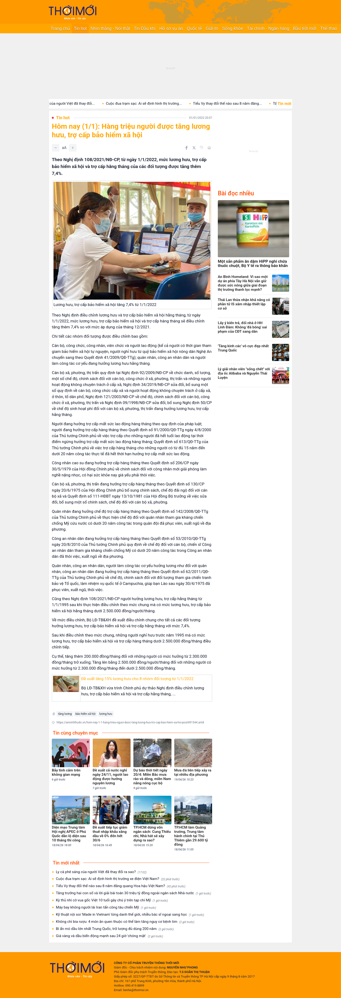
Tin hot (80, 28)
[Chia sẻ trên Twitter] (194, 148)
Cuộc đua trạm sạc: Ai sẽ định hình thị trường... (149, 103)
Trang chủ (60, 28)
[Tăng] (73, 148)
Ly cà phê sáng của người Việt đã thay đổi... (65, 103)
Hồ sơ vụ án (171, 28)
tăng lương (65, 714)
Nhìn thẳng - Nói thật (110, 28)
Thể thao (328, 28)
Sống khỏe (232, 28)
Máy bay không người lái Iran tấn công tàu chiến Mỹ (106, 907)
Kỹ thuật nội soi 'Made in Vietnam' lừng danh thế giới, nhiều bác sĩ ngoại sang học (130, 914)
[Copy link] (202, 147)
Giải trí (212, 28)
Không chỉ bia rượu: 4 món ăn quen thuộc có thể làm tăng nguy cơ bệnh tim (125, 921)
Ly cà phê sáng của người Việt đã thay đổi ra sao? (101, 872)
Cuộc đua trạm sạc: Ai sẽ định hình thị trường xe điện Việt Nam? (118, 879)
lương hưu (105, 714)
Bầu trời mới (304, 28)
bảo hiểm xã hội (85, 714)
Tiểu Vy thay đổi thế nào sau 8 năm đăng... (232, 103)
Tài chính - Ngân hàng (268, 28)
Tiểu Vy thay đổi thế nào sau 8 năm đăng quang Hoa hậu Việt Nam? (120, 886)
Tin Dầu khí (145, 28)
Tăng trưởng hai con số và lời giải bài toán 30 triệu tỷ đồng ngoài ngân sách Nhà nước (133, 893)
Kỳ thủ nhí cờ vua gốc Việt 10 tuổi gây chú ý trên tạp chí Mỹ (112, 900)
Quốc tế (194, 28)
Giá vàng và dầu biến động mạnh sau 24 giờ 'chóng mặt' (109, 936)
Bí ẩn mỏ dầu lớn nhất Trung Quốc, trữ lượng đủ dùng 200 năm (115, 929)
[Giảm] (55, 148)
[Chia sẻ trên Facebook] (186, 148)
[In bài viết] (209, 148)
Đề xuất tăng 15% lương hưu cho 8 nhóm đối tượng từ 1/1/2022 (137, 678)
